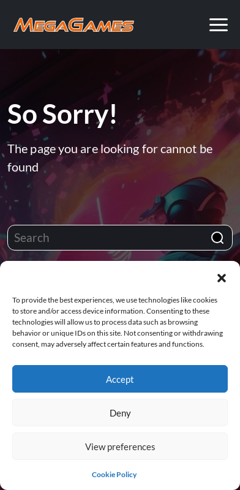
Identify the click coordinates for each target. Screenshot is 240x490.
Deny (120, 412)
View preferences (120, 446)
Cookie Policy (114, 474)
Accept (120, 379)
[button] (222, 276)
